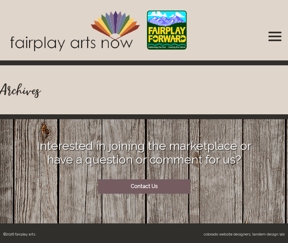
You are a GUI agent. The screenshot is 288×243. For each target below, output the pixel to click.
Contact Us (144, 186)
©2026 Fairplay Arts (19, 234)
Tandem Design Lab (268, 234)
